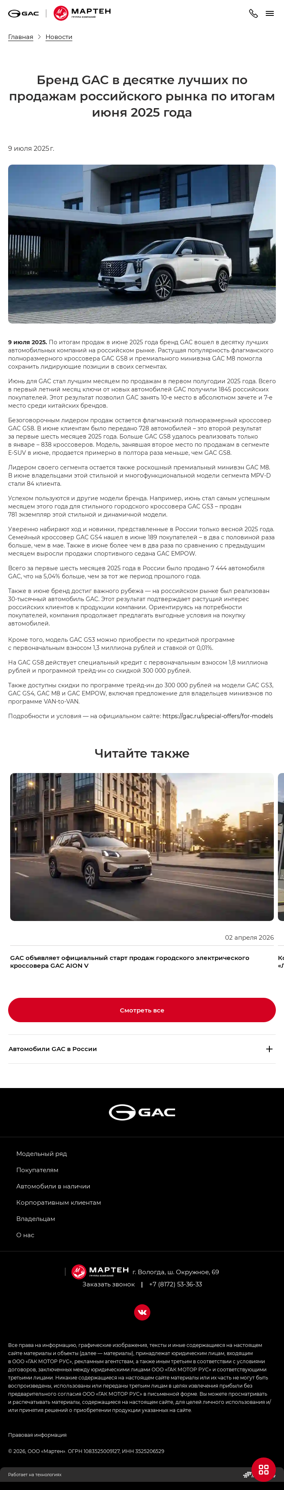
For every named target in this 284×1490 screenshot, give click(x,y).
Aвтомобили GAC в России (53, 1049)
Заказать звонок (108, 1284)
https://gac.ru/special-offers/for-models (218, 716)
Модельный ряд (41, 1153)
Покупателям (37, 1170)
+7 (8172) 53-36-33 (175, 1284)
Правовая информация (37, 1434)
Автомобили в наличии (53, 1186)
